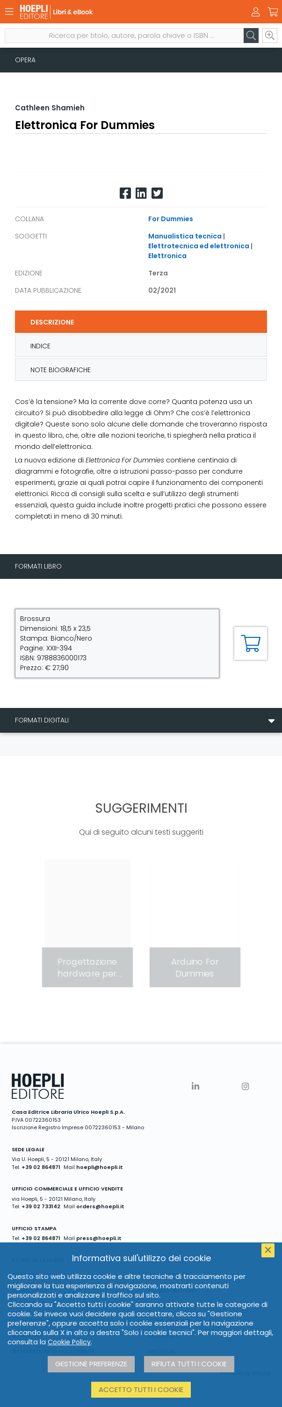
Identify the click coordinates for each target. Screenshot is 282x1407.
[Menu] (9, 11)
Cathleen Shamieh (50, 108)
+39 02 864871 (41, 1167)
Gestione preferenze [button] (91, 1364)
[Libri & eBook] (125, 12)
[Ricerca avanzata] (269, 35)
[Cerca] (251, 35)
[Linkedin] (141, 193)
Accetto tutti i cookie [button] (141, 1389)
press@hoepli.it (99, 1238)
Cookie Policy (69, 1342)
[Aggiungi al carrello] (250, 643)
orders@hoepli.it (100, 1206)
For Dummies (170, 219)
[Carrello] (272, 12)
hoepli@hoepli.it (99, 1167)
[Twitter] (157, 193)
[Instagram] (245, 1086)
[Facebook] (125, 193)
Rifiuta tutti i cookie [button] (189, 1364)
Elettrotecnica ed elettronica (198, 246)
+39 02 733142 (41, 1206)
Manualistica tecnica (185, 236)
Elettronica (167, 255)
